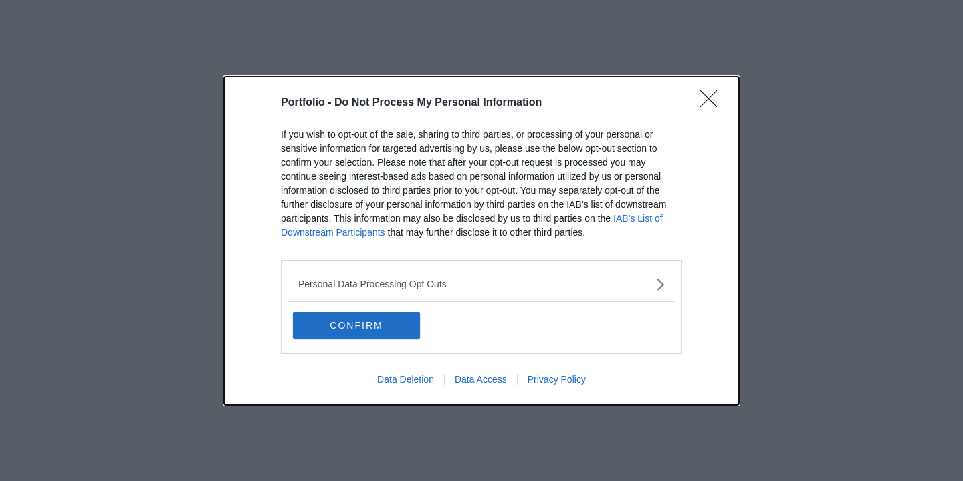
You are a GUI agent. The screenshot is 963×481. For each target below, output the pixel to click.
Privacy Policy (557, 379)
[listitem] (481, 284)
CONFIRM (356, 325)
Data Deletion (405, 379)
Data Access (481, 379)
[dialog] (481, 241)
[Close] (713, 103)
